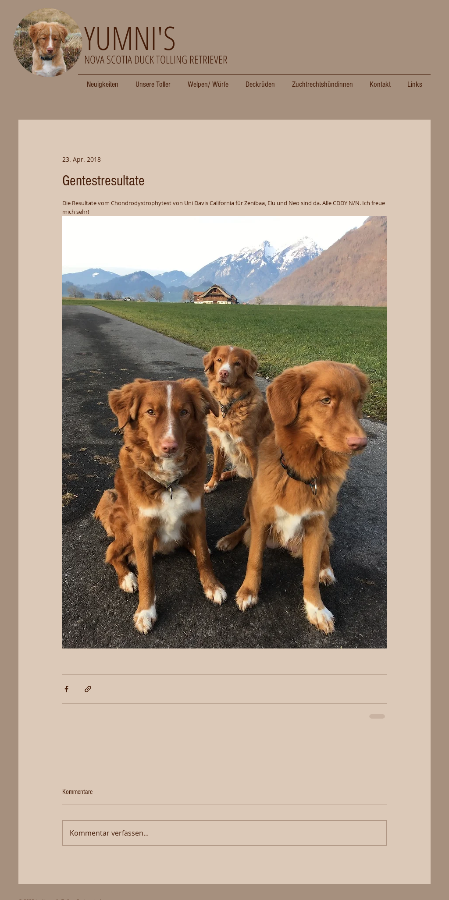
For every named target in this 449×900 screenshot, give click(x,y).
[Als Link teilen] (88, 689)
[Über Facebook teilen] (66, 689)
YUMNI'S (130, 37)
